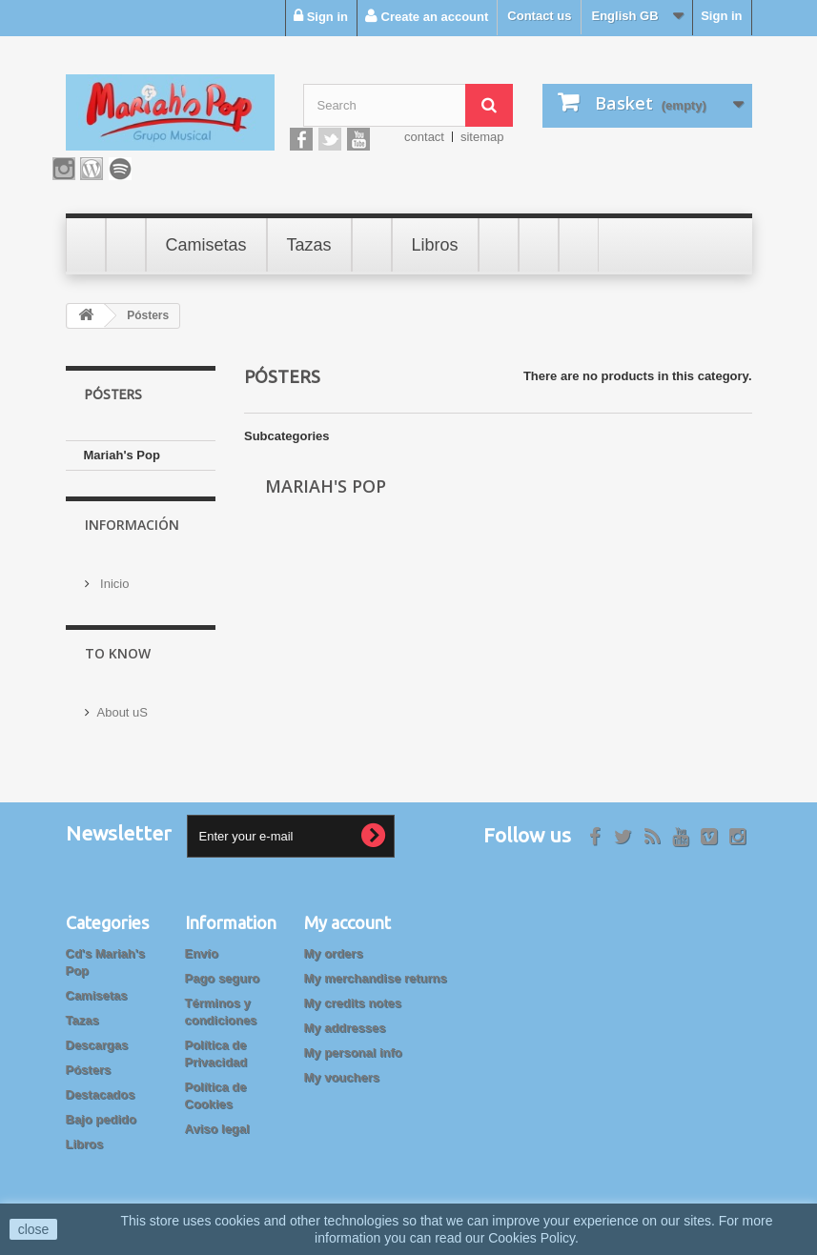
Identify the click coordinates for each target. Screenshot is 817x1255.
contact (424, 137)
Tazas (82, 1010)
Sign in (721, 16)
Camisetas (97, 986)
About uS (123, 702)
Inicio (113, 579)
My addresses (345, 1018)
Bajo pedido (101, 1110)
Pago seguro (222, 968)
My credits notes (353, 993)
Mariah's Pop (122, 455)
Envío (201, 944)
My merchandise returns (375, 968)
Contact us (539, 16)
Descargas (97, 1035)
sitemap (482, 137)
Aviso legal (217, 1119)
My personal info (353, 1043)
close (34, 1229)
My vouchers (341, 1068)
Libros (85, 1134)
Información (132, 527)
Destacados (100, 1085)
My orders (333, 944)
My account (347, 912)
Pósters (89, 1060)
